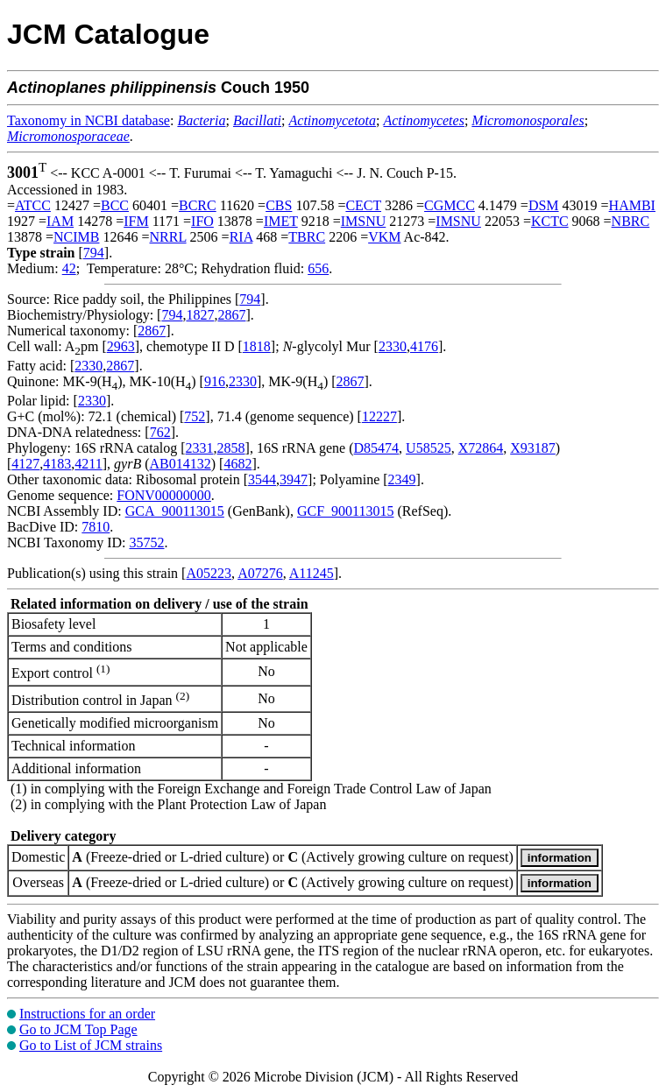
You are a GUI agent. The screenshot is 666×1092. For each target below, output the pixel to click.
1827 (200, 314)
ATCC (33, 205)
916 (214, 381)
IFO (202, 221)
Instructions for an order (87, 1013)
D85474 (377, 447)
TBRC (306, 236)
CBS (279, 205)
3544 (262, 479)
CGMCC (449, 205)
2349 (402, 479)
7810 (95, 526)
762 (160, 432)
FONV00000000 (164, 495)
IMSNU (363, 221)
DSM (543, 205)
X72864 (481, 447)
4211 (88, 463)
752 (194, 416)
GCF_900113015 (345, 511)
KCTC (550, 221)
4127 (25, 463)
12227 (379, 416)
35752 (146, 542)
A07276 (260, 573)
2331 (200, 447)
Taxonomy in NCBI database (88, 120)
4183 (57, 463)
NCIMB (76, 236)
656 (318, 268)
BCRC (197, 205)
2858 (231, 447)
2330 (393, 346)
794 (93, 252)
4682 (237, 463)
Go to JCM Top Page (78, 1029)
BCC (115, 205)
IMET (281, 221)
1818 (257, 346)
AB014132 (180, 463)
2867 (231, 314)
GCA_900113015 (174, 511)
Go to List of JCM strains (90, 1045)
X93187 (533, 447)
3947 (294, 479)
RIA (241, 236)
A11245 (311, 573)
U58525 (428, 447)
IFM (136, 221)
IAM (60, 221)
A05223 (208, 573)
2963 (121, 346)
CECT (363, 205)
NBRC (631, 221)
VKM (384, 236)
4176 (424, 346)
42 (69, 268)
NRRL (168, 236)
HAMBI (632, 205)
